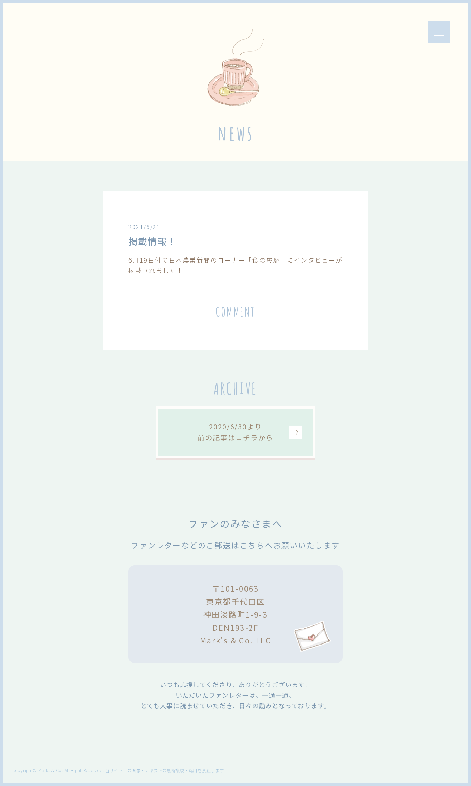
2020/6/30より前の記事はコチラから (235, 431)
